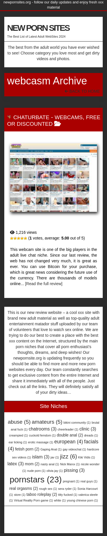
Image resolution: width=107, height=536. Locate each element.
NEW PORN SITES (38, 28)
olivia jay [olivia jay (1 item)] (55, 470)
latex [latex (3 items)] (15, 463)
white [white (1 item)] (60, 500)
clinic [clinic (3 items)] (87, 429)
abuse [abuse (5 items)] (19, 422)
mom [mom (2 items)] (32, 464)
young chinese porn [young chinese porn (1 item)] (82, 500)
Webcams (68, 117)
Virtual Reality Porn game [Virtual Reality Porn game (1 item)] (33, 500)
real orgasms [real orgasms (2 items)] (23, 488)
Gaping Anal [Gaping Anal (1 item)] (51, 449)
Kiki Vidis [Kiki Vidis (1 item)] (86, 457)
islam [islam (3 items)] (40, 456)
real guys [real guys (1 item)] (88, 481)
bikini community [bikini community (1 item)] (77, 422)
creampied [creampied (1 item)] (18, 435)
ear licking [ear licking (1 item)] (18, 442)
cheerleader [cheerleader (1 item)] (68, 429)
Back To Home (82, 91)
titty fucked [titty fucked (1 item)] (67, 494)
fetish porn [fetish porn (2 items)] (27, 449)
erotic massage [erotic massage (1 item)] (40, 442)
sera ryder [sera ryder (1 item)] (67, 488)
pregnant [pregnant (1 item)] (71, 481)
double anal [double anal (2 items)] (70, 435)
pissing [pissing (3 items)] (74, 470)
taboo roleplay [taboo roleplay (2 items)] (42, 494)
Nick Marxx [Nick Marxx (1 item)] (70, 464)
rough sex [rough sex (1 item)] (48, 488)
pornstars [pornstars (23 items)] (36, 479)
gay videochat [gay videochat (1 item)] (74, 449)
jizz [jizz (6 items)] (68, 456)
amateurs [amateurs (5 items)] (47, 422)
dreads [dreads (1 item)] (91, 435)
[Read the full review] (43, 283)
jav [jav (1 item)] (55, 457)
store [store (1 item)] (19, 494)
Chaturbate (31, 117)
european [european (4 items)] (68, 441)
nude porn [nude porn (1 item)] (36, 470)
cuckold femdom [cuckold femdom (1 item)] (42, 435)
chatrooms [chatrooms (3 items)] (42, 429)
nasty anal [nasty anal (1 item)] (50, 464)
